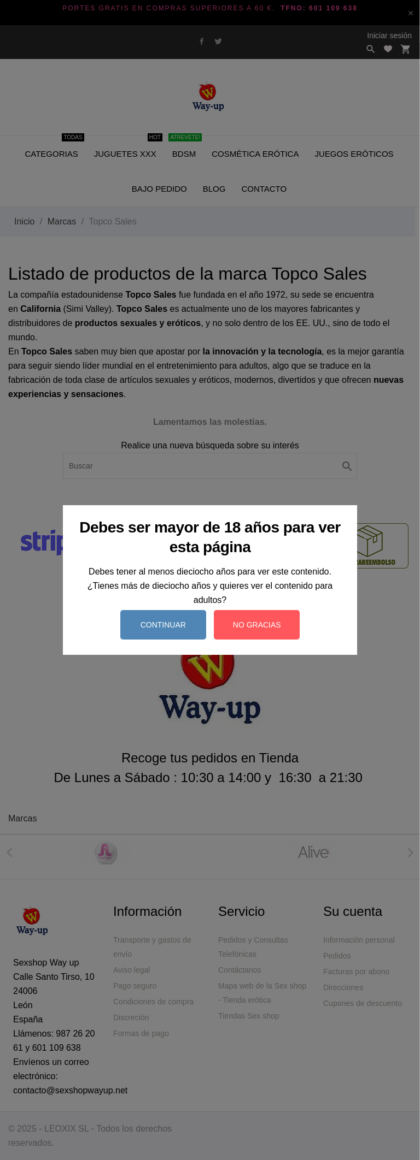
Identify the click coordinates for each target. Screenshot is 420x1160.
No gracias (257, 624)
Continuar (163, 624)
